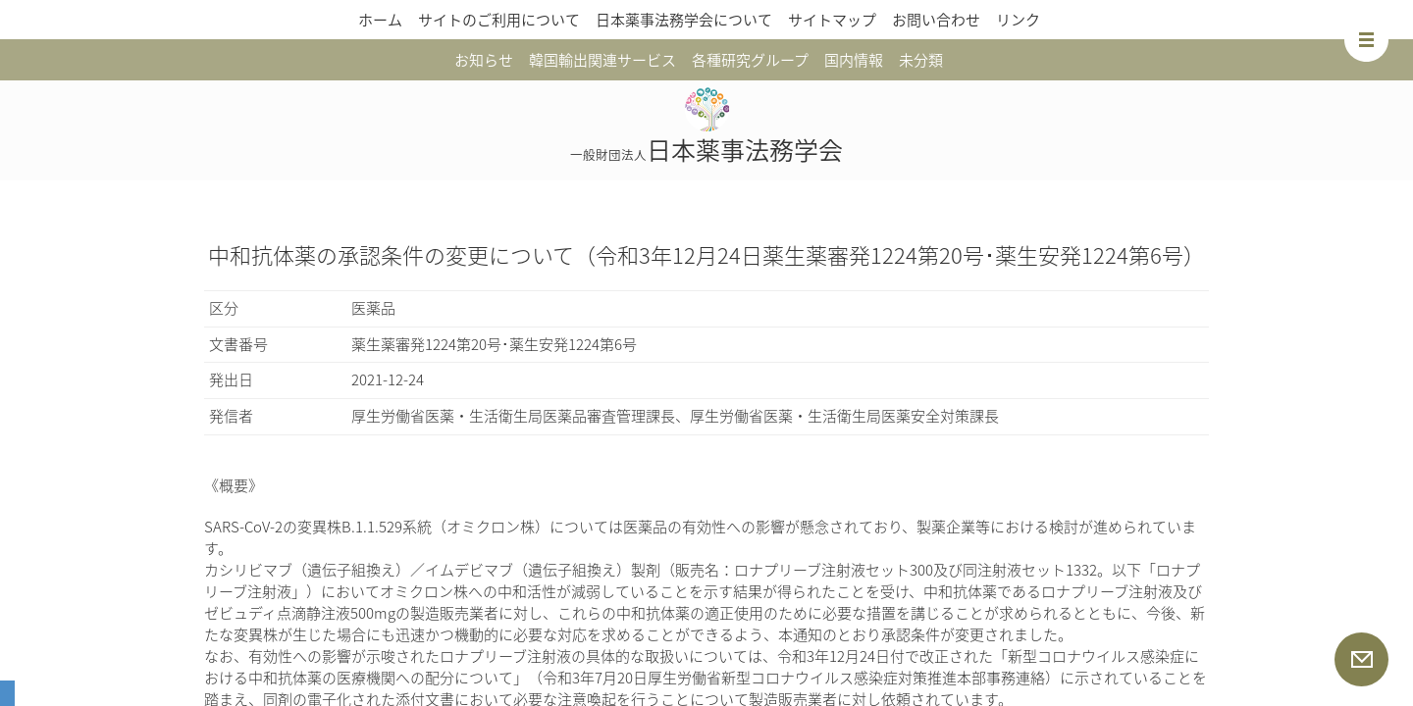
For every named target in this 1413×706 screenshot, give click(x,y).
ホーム (380, 19)
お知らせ (483, 60)
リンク (1018, 19)
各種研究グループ (750, 60)
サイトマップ (832, 19)
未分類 (921, 60)
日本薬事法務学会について (684, 19)
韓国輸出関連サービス (602, 60)
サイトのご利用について (499, 19)
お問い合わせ (936, 19)
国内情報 (853, 60)
